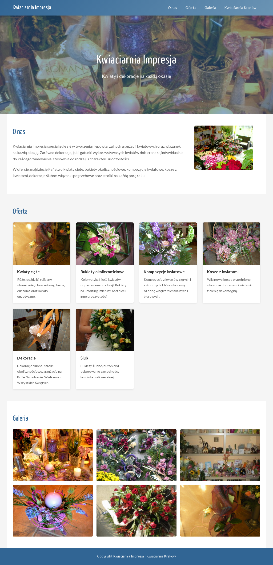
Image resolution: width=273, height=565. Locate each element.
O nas (172, 7)
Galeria (210, 7)
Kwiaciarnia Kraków (240, 7)
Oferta (190, 7)
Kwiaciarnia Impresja (32, 7)
